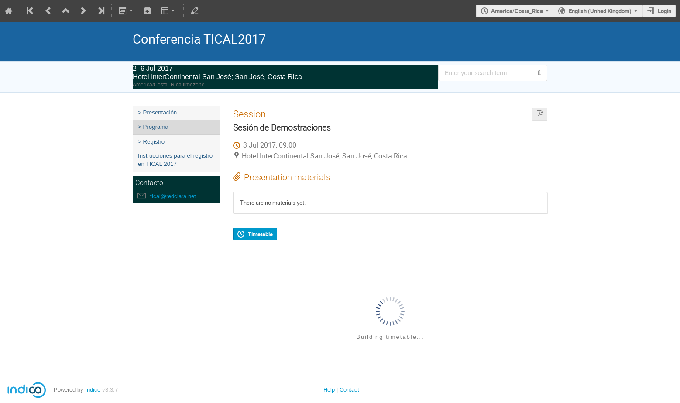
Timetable (260, 234)
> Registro (151, 141)
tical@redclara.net (173, 196)
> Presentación (157, 112)
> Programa (153, 127)
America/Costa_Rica (517, 11)
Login (664, 11)
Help (329, 389)
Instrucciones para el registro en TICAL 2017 (175, 159)
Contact (349, 389)
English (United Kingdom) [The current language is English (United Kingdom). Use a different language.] (600, 11)
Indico (92, 389)
